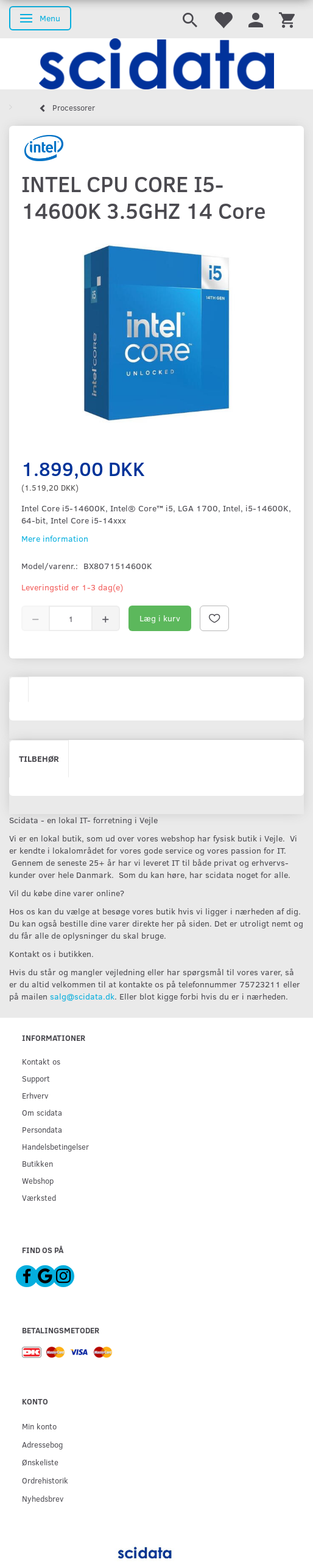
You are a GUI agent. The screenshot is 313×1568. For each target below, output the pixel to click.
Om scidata (42, 1112)
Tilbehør (39, 758)
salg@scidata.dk (82, 996)
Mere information (54, 538)
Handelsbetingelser (55, 1146)
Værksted (39, 1197)
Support (36, 1078)
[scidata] (156, 63)
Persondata (42, 1129)
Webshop (38, 1180)
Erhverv (35, 1095)
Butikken (37, 1163)
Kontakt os (41, 1061)
